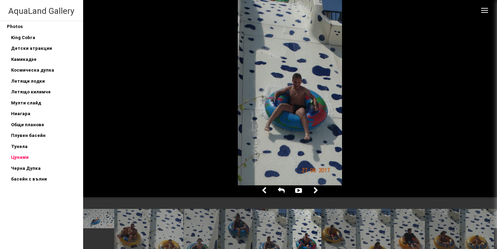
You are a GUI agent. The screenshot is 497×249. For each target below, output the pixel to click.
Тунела (19, 146)
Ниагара (20, 114)
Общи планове (27, 125)
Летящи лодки (28, 81)
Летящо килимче (31, 92)
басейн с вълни (29, 179)
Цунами (20, 157)
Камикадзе (24, 59)
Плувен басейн (28, 135)
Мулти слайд (26, 103)
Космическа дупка (32, 70)
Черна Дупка (26, 168)
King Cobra (23, 37)
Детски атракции (31, 48)
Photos (15, 26)
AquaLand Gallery (41, 11)
